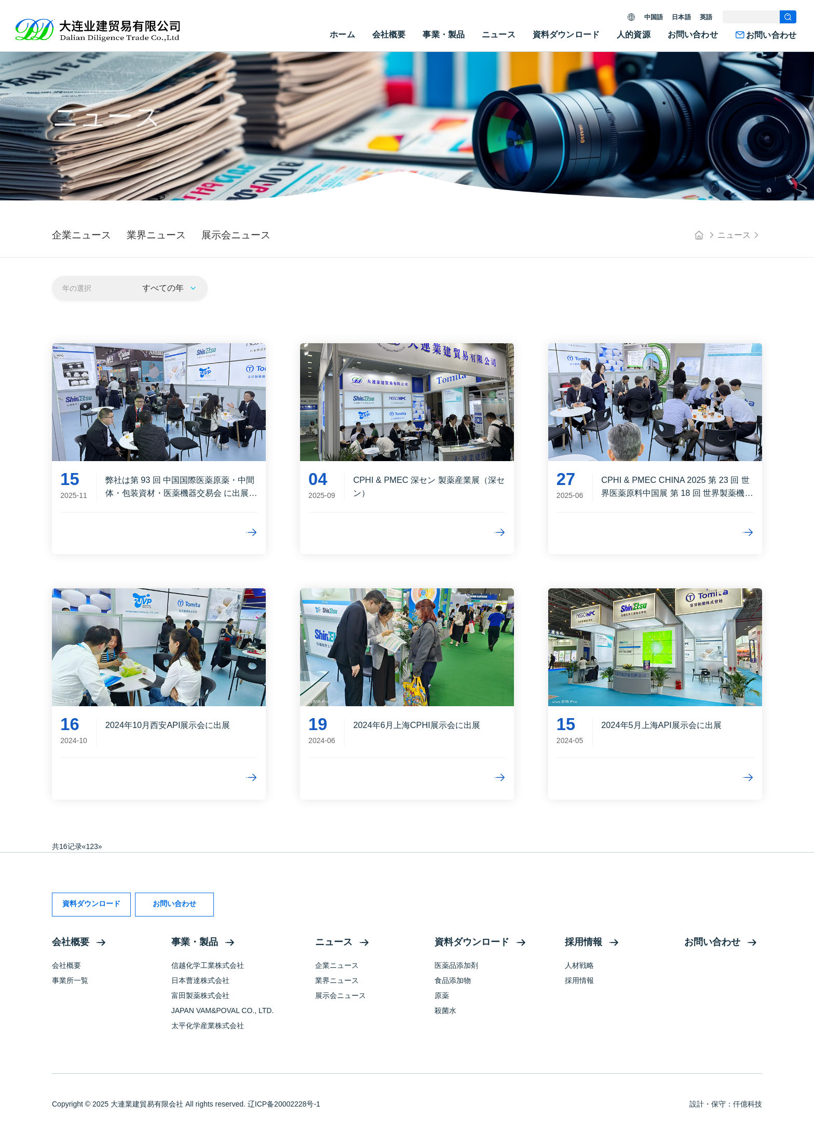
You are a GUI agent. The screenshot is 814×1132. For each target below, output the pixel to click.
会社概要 (389, 34)
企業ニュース (337, 965)
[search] (788, 16)
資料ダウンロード (566, 34)
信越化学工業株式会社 (207, 965)
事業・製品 (444, 34)
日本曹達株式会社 (200, 980)
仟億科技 (747, 1104)
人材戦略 (579, 965)
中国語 (653, 17)
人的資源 (633, 34)
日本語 (681, 17)
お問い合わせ (693, 34)
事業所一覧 (70, 980)
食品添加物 (453, 980)
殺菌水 (445, 1010)
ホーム (342, 34)
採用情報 (583, 942)
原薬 (442, 995)
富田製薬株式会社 (200, 995)
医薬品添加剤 (456, 965)
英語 (706, 17)
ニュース (498, 34)
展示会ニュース (340, 995)
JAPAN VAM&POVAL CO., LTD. (222, 1010)
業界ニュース (337, 980)
